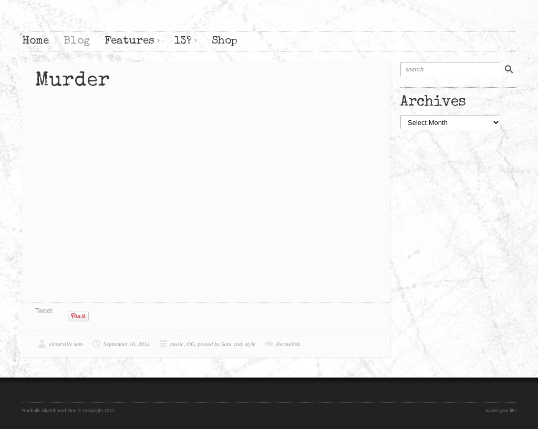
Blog (77, 41)
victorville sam (66, 344)
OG (191, 344)
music (177, 344)
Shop (224, 41)
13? (183, 41)
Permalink (288, 344)
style (250, 344)
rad (238, 344)
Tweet (43, 311)
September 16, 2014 (127, 344)
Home (35, 41)
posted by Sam (214, 344)
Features (129, 41)
